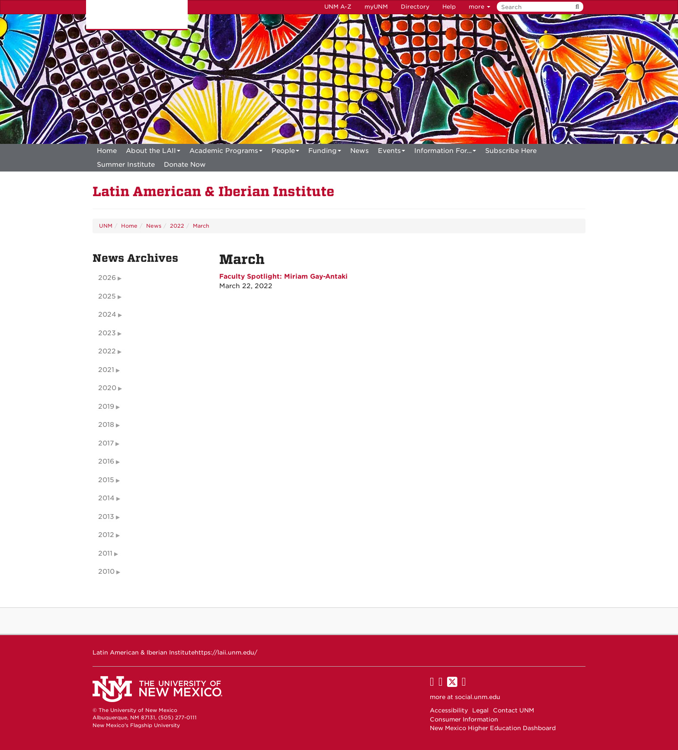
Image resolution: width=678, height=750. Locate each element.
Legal (480, 710)
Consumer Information (464, 719)
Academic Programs (225, 152)
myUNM (376, 6)
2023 (107, 333)
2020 (107, 388)
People (285, 152)
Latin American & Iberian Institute (213, 191)
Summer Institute (126, 164)
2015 (106, 480)
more (479, 6)
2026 (107, 278)
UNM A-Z (338, 6)
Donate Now (185, 164)
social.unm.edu (477, 696)
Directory (415, 6)
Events (391, 152)
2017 (106, 443)
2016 (106, 461)
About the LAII (153, 152)
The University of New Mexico (137, 15)
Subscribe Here (511, 151)
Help (449, 6)
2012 (106, 535)
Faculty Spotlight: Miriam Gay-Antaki (283, 276)
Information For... (445, 152)
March (201, 225)
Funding (324, 152)
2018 (106, 425)
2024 (107, 314)
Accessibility (449, 710)
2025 (107, 296)
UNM (105, 225)
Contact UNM (513, 710)
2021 (106, 370)
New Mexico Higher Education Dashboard (493, 728)
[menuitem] (107, 151)
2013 (106, 517)
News (359, 151)
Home (107, 151)
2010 (106, 571)
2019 (106, 406)
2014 (106, 498)
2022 (177, 225)
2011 (105, 553)
